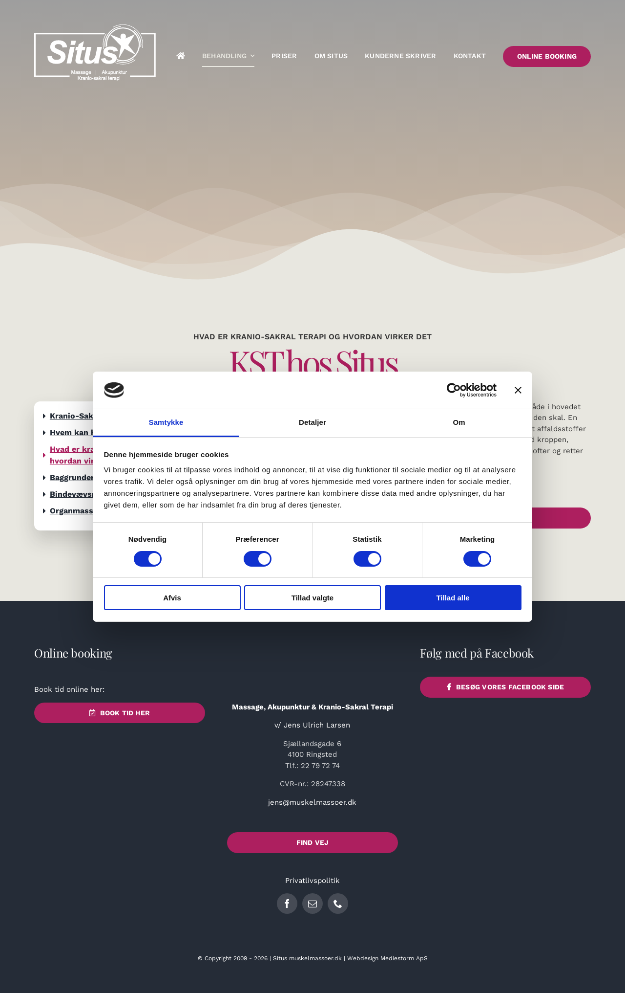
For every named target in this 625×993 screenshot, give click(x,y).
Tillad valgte (312, 598)
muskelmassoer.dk (315, 958)
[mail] (312, 903)
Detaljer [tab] (312, 422)
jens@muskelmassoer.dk (312, 802)
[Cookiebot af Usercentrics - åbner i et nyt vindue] (454, 390)
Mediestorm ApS (404, 958)
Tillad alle (452, 598)
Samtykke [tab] (166, 422)
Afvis (172, 598)
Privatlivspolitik (312, 880)
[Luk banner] (518, 390)
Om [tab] (459, 422)
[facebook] (287, 903)
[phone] (338, 903)
